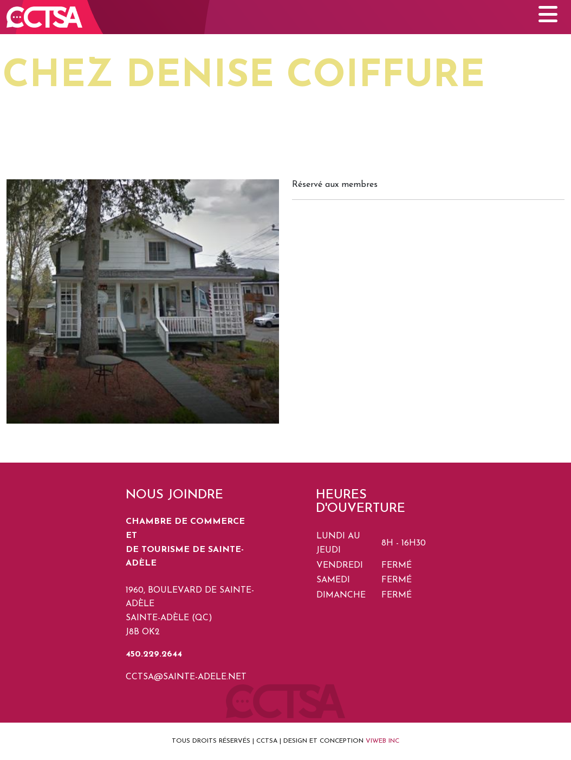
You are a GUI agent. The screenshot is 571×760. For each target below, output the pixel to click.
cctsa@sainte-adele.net (186, 677)
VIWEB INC (382, 741)
